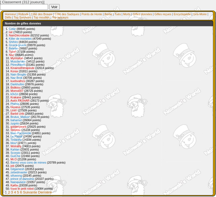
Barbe (108, 14)
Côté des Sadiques (67, 14)
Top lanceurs (60, 17)
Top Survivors (22, 17)
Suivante (30, 192)
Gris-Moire (200, 14)
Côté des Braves (41, 14)
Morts (127, 14)
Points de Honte (91, 14)
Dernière (45, 192)
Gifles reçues (162, 14)
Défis (8, 17)
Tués (118, 14)
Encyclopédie (182, 14)
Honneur (10, 14)
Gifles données (142, 14)
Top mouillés (42, 17)
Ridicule (23, 14)
